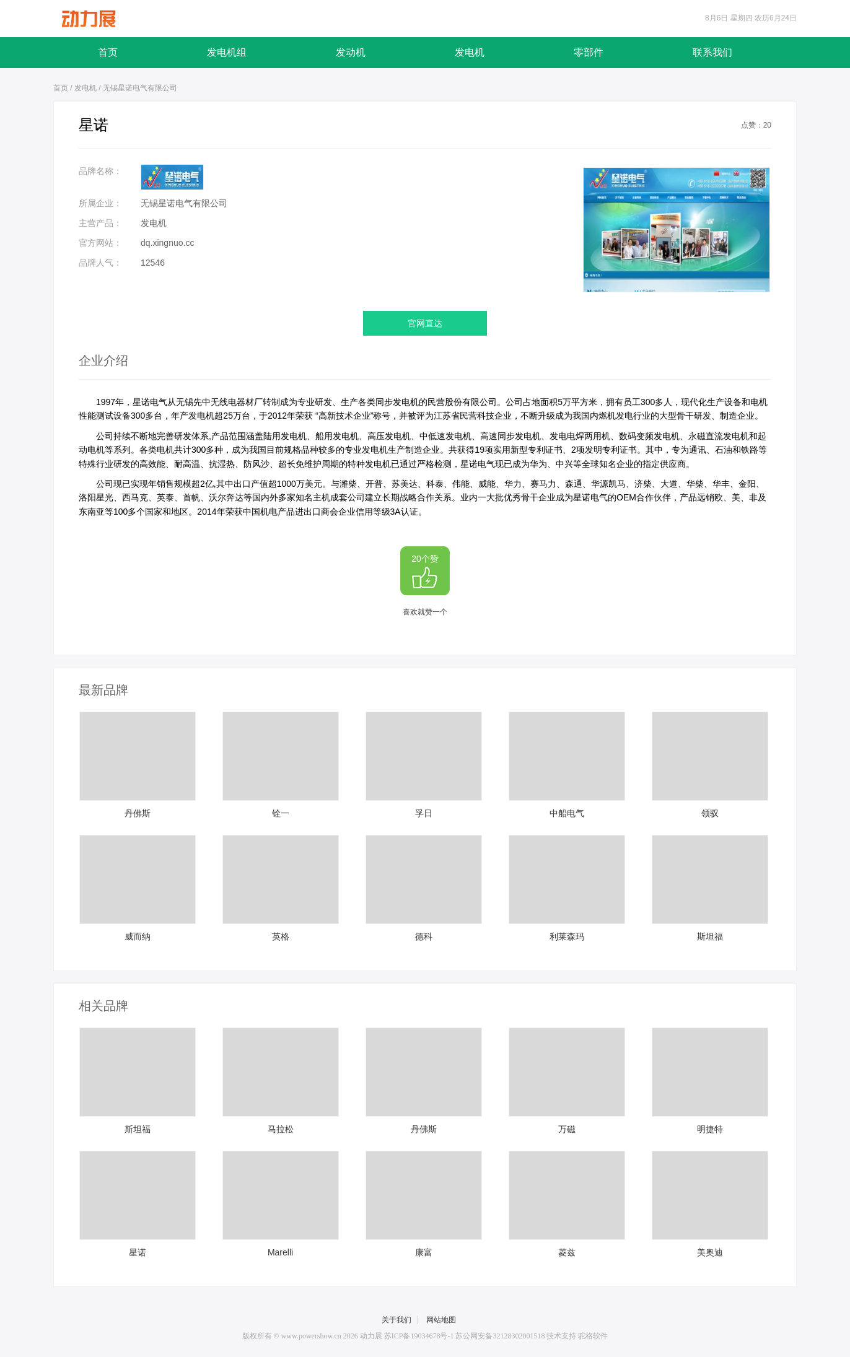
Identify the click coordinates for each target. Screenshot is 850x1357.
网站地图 (441, 1320)
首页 (108, 52)
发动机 (351, 52)
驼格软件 (593, 1336)
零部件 (588, 52)
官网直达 (425, 323)
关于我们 (396, 1320)
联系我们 (712, 52)
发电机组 (227, 52)
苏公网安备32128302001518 (500, 1336)
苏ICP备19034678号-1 (419, 1336)
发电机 (469, 52)
